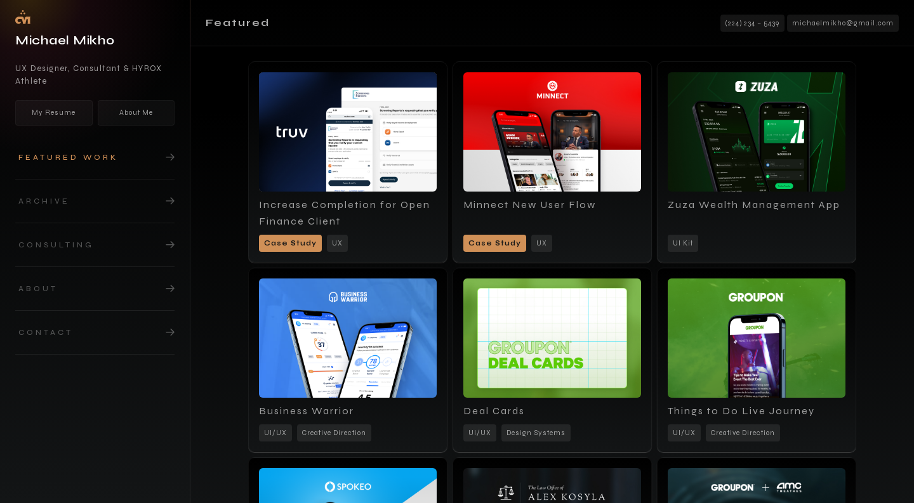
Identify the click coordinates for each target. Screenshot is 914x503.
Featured (238, 23)
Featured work (68, 157)
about (38, 288)
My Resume (54, 112)
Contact (45, 332)
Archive (44, 201)
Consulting (56, 244)
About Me (136, 112)
